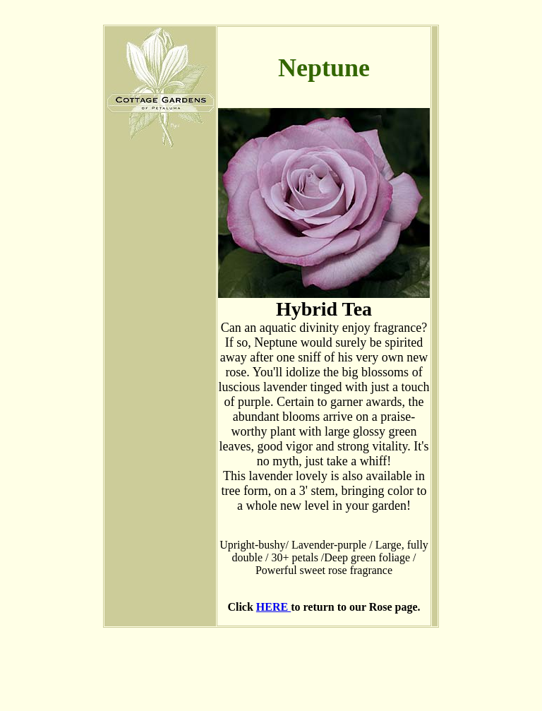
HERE (273, 607)
